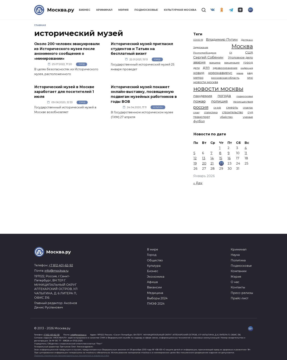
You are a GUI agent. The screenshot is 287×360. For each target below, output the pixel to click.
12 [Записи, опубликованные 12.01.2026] (195, 158)
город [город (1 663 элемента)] (248, 62)
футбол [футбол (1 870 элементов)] (199, 121)
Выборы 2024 (157, 298)
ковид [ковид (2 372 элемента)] (198, 73)
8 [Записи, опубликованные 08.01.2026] (220, 153)
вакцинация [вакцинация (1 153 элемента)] (231, 62)
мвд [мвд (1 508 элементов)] (250, 73)
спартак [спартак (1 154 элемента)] (248, 107)
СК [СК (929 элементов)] (230, 53)
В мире (152, 249)
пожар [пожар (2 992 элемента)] (199, 101)
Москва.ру (60, 10)
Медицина (155, 293)
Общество (155, 260)
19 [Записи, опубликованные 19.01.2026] (195, 163)
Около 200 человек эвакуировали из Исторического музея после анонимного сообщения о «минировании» (67, 51)
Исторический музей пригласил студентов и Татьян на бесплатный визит (142, 49)
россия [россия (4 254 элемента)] (200, 107)
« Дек (197, 183)
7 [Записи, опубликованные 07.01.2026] (211, 153)
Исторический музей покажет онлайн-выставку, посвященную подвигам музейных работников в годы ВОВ (144, 94)
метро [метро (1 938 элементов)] (198, 78)
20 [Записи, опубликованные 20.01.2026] (204, 163)
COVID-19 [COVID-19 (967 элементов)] (198, 40)
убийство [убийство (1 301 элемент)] (226, 117)
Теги (197, 34)
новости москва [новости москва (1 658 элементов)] (205, 82)
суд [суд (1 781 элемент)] (250, 112)
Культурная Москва (180, 9)
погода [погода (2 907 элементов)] (224, 95)
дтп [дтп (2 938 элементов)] (206, 67)
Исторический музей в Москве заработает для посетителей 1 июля (64, 91)
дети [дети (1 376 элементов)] (196, 67)
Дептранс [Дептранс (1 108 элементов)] (247, 40)
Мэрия (123, 9)
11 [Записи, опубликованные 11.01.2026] (246, 153)
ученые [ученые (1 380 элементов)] (248, 116)
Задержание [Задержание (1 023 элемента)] (200, 47)
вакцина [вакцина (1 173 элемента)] (214, 62)
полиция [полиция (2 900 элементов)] (219, 101)
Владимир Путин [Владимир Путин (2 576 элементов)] (222, 39)
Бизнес (84, 9)
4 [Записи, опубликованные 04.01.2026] (246, 148)
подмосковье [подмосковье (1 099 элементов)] (244, 96)
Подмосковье (146, 9)
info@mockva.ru (56, 270)
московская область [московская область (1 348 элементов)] (225, 77)
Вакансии (154, 287)
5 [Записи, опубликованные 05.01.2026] (194, 153)
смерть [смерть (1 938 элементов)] (232, 107)
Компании (238, 271)
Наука (235, 255)
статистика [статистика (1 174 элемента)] (211, 112)
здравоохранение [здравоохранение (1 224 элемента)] (225, 67)
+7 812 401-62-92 (61, 265)
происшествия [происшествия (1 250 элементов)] (243, 101)
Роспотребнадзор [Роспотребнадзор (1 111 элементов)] (204, 52)
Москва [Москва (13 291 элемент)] (242, 46)
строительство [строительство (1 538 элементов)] (232, 112)
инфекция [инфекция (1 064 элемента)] (247, 68)
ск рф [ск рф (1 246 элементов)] (217, 107)
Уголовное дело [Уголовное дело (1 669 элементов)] (240, 57)
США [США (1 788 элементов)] (249, 52)
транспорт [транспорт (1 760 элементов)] (201, 117)
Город (82, 64)
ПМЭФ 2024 (155, 303)
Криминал (104, 9)
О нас (235, 282)
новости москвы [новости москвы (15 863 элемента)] (218, 88)
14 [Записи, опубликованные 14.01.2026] (212, 158)
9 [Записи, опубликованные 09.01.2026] (229, 153)
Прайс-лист (239, 298)
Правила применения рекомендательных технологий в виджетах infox (71, 355)
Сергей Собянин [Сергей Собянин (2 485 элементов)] (208, 57)
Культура (158, 107)
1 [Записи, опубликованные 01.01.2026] (219, 148)
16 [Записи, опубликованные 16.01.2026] (229, 158)
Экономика (155, 276)
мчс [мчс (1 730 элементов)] (250, 78)
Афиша (152, 282)
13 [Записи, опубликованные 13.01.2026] (203, 158)
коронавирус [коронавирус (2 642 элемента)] (220, 73)
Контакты (238, 287)
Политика (238, 260)
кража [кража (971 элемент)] (239, 73)
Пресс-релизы (242, 293)
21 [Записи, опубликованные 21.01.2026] (212, 163)
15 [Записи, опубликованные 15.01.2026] (220, 158)
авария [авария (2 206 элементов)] (199, 62)
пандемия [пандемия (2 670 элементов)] (202, 96)
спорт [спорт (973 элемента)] (196, 112)
